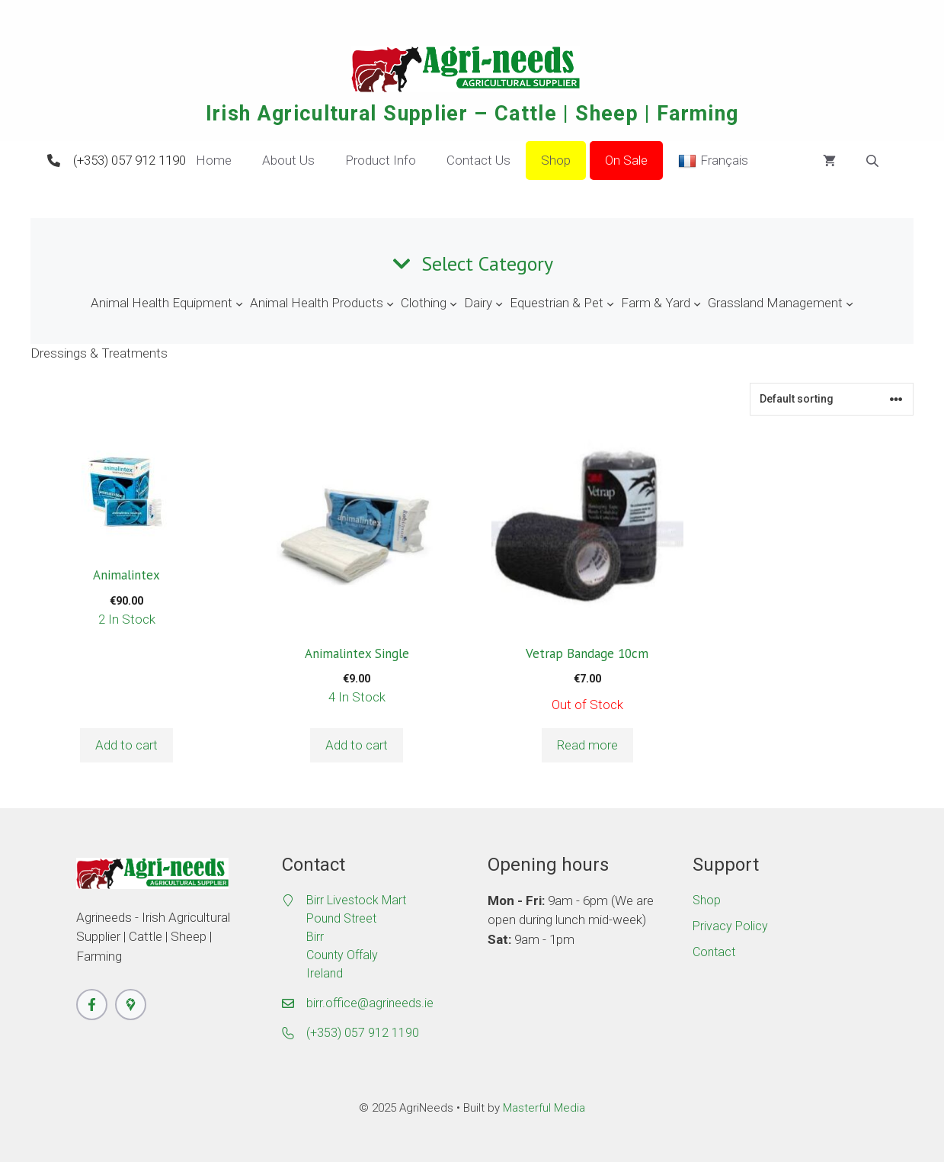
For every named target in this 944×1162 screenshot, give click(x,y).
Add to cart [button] (126, 745)
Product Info (380, 160)
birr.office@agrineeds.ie (370, 1003)
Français (713, 160)
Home (214, 160)
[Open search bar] (874, 161)
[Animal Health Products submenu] (390, 303)
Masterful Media (544, 1108)
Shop (556, 160)
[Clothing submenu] (453, 303)
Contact (714, 952)
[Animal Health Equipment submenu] (239, 303)
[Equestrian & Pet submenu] (610, 303)
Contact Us (478, 160)
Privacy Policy (730, 926)
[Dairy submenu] (499, 303)
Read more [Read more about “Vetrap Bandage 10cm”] (587, 745)
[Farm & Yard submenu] (697, 303)
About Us (288, 160)
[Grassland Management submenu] (849, 303)
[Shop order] (832, 399)
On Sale (626, 160)
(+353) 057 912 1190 (129, 160)
